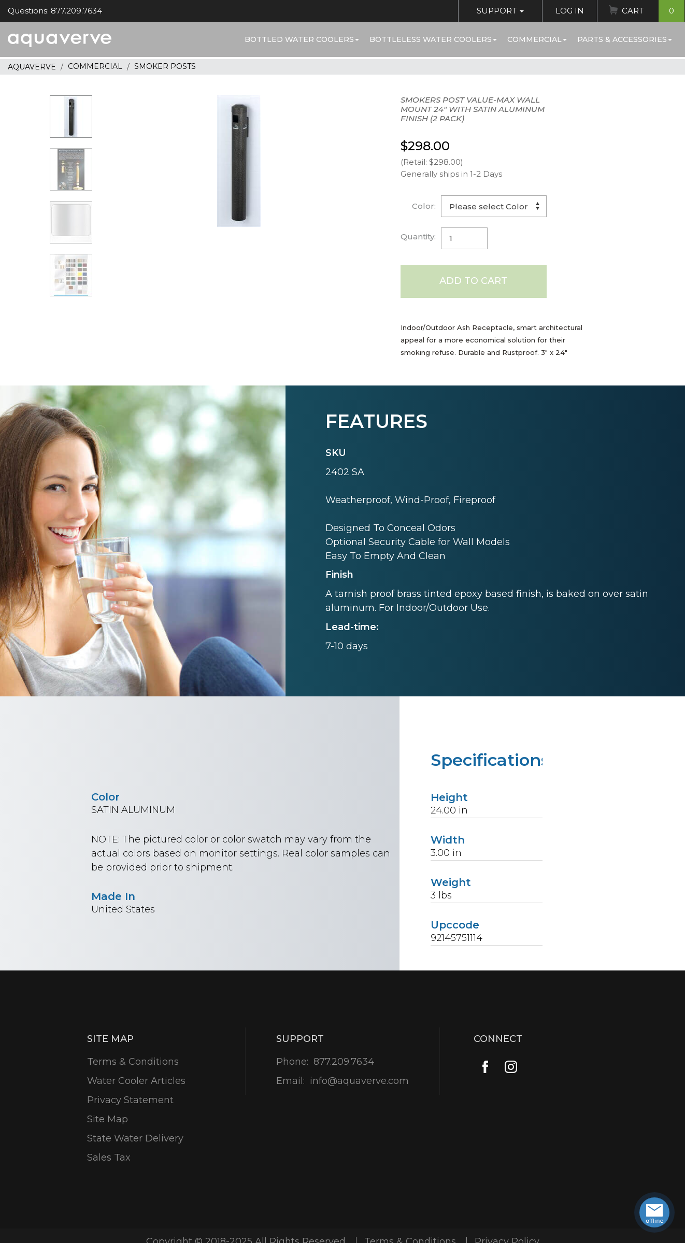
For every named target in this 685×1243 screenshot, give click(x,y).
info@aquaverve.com (359, 1081)
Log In (569, 11)
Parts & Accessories (624, 39)
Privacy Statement (130, 1100)
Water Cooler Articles (136, 1081)
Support (500, 11)
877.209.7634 (343, 1061)
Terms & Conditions (133, 1061)
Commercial (537, 39)
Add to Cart (473, 281)
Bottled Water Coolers (302, 39)
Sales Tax (109, 1157)
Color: (424, 206)
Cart (653, 11)
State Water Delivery (135, 1138)
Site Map (107, 1119)
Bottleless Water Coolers (433, 39)
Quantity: (418, 236)
